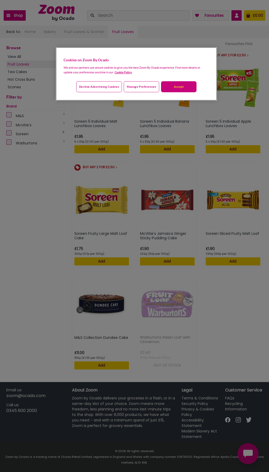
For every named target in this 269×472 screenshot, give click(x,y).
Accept (179, 86)
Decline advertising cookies (99, 86)
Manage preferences (141, 86)
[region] (136, 74)
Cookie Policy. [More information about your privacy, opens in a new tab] (123, 72)
